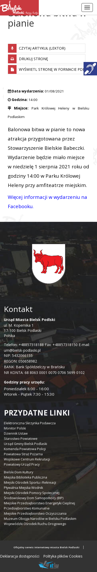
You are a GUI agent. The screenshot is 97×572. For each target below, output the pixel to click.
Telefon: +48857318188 (24, 344)
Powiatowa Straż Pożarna (23, 454)
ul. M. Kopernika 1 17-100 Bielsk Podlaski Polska (29, 327)
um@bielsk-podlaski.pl (22, 350)
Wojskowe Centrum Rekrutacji (27, 459)
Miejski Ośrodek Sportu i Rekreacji (30, 482)
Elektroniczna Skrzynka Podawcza (30, 423)
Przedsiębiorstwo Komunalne (27, 508)
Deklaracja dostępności (19, 556)
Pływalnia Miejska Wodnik (23, 487)
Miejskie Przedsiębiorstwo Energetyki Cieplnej (39, 503)
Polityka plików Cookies (63, 556)
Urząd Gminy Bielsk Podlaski (25, 444)
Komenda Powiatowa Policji (25, 449)
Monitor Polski (15, 428)
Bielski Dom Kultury (18, 472)
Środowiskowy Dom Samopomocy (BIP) (33, 498)
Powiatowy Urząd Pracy (22, 464)
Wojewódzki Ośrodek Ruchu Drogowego (35, 524)
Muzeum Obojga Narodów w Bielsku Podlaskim (40, 518)
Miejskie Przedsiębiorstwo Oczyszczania (35, 513)
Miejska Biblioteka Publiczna (25, 477)
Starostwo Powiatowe (21, 438)
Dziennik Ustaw (16, 433)
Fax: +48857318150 (61, 344)
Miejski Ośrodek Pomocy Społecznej (31, 493)
